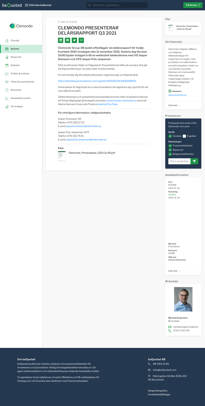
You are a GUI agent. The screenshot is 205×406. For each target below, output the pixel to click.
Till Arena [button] (193, 5)
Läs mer (174, 105)
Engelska (191, 136)
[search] (120, 5)
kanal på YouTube (107, 104)
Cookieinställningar (159, 394)
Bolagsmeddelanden (183, 154)
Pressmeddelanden (182, 145)
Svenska (177, 136)
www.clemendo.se (177, 95)
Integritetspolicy (158, 390)
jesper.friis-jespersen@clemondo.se (86, 139)
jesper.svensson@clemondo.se (83, 126)
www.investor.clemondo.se (121, 100)
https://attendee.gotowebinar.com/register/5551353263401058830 (97, 81)
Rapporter (178, 149)
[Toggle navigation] (38, 5)
